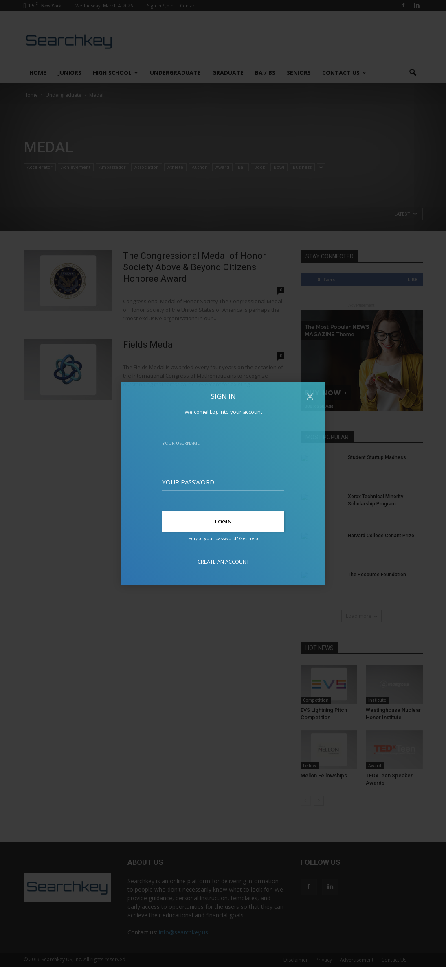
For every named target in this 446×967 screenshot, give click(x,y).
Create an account (223, 561)
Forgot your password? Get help (223, 538)
